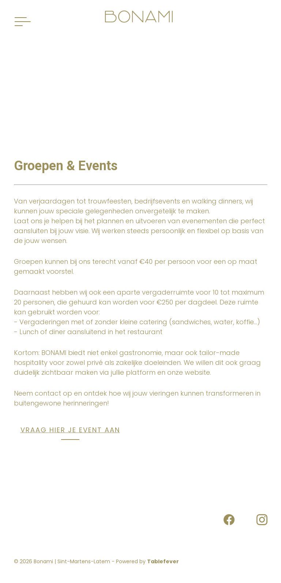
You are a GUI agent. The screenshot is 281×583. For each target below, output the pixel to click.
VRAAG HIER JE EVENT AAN (70, 429)
